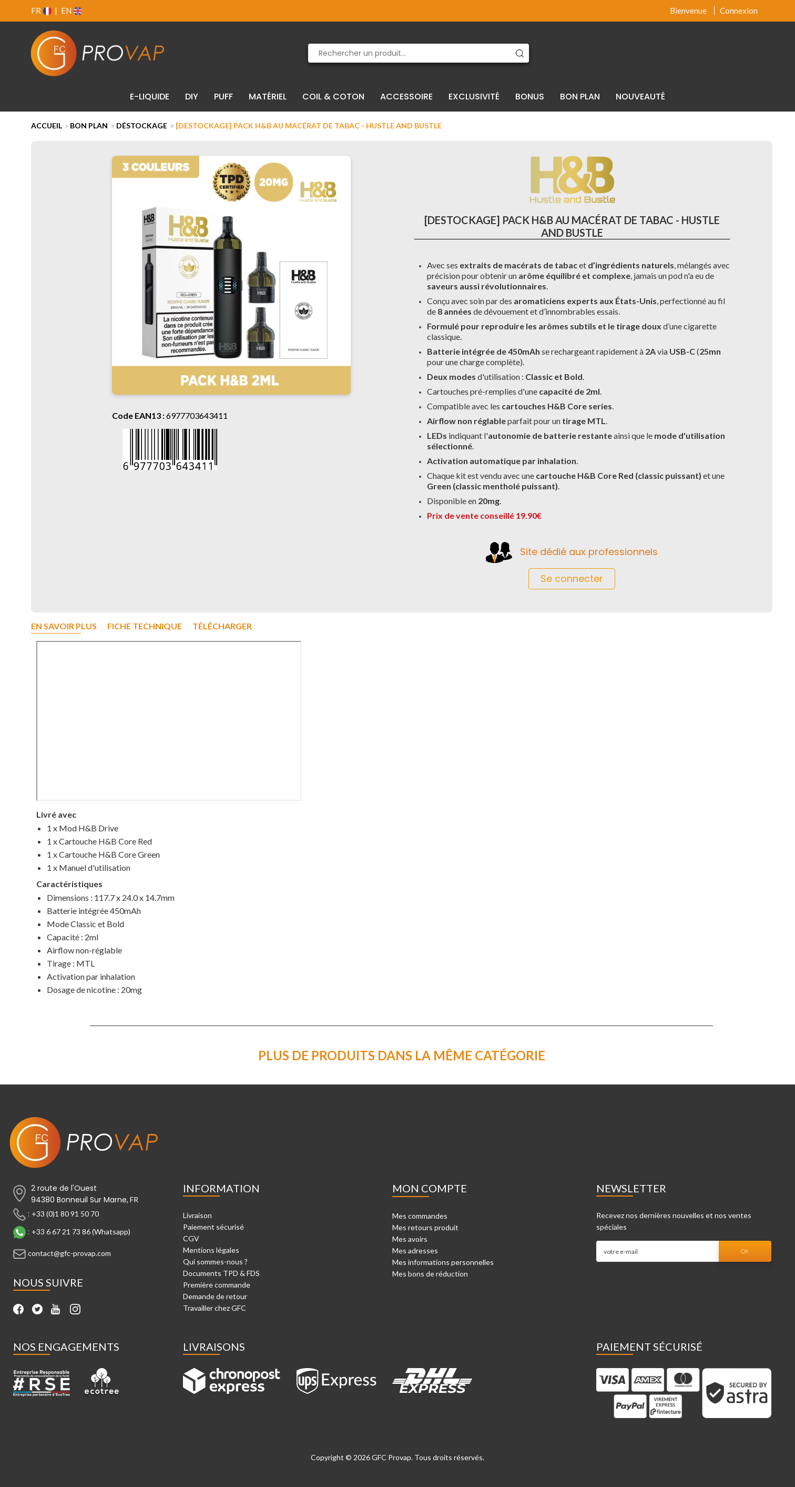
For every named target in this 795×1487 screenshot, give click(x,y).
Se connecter (572, 578)
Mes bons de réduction (430, 1273)
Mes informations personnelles (443, 1262)
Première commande (216, 1284)
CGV (191, 1238)
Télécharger (222, 626)
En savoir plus (64, 626)
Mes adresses (415, 1250)
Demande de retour (215, 1296)
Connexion (739, 10)
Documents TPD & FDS (221, 1273)
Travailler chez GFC (214, 1307)
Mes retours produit (425, 1227)
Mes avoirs (409, 1238)
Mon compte (429, 1188)
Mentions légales (211, 1249)
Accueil (46, 125)
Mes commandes (419, 1215)
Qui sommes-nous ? (215, 1261)
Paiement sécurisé (213, 1226)
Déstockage (141, 125)
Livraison (197, 1215)
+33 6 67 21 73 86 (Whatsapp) (81, 1231)
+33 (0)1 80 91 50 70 (65, 1213)
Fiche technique (144, 626)
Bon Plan (89, 125)
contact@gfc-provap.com (69, 1253)
